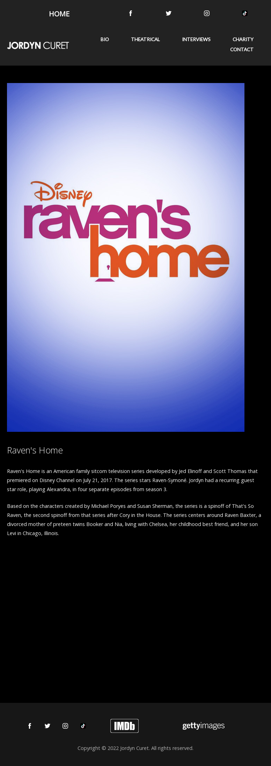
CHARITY (243, 39)
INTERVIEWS (196, 39)
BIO (105, 39)
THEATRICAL (145, 39)
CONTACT (242, 49)
